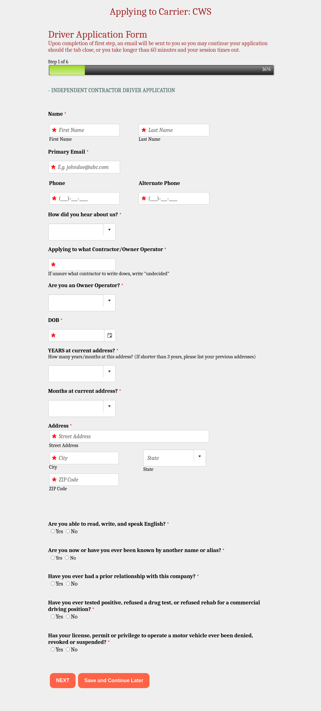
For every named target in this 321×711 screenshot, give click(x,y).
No (74, 531)
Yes (59, 531)
